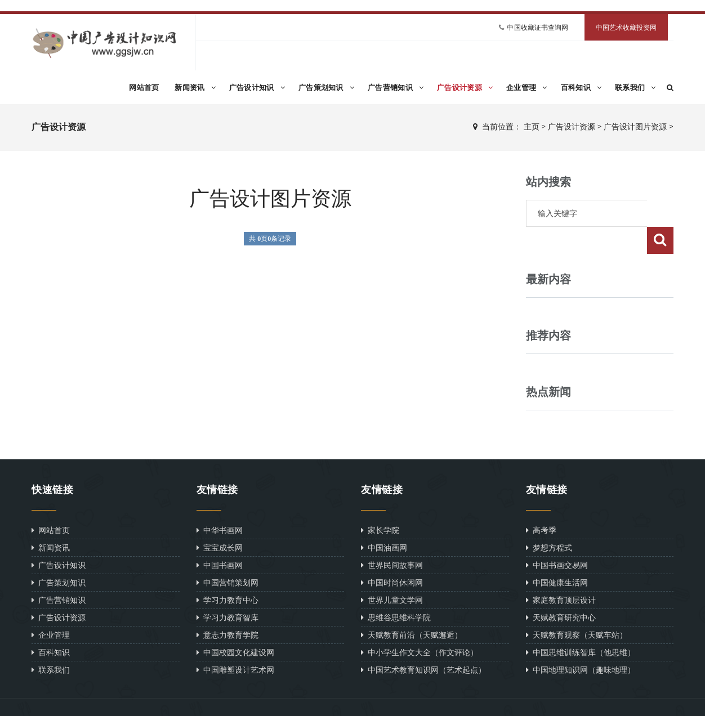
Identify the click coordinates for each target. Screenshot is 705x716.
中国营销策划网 (227, 555)
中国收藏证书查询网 (537, 27)
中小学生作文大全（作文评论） (419, 625)
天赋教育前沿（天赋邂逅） (411, 607)
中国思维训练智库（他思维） (580, 625)
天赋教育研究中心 (561, 590)
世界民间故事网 (392, 537)
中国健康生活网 (557, 555)
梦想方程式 (549, 520)
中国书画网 (220, 537)
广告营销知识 (395, 87)
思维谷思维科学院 (396, 590)
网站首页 (144, 87)
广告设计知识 (257, 87)
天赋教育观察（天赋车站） (576, 607)
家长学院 (380, 503)
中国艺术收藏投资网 (626, 27)
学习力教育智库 (227, 590)
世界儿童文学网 (392, 572)
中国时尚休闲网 (392, 555)
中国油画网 (384, 520)
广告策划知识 (326, 87)
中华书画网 (220, 503)
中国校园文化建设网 (235, 625)
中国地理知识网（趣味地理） (580, 642)
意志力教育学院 (227, 607)
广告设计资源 (465, 87)
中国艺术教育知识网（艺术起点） (423, 642)
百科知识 (581, 87)
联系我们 (635, 87)
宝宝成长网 (220, 520)
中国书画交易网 (557, 537)
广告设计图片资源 (635, 127)
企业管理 (526, 87)
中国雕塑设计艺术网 (235, 642)
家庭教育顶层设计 (561, 572)
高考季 (541, 503)
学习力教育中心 (227, 572)
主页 (531, 127)
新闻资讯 (195, 87)
